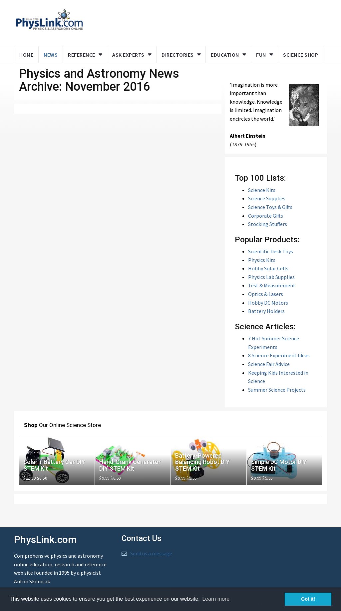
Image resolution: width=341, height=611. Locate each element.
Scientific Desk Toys (270, 251)
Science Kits (261, 190)
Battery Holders (266, 311)
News (51, 54)
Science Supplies (266, 198)
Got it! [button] (308, 599)
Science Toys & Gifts (270, 207)
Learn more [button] (215, 599)
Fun (261, 54)
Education (225, 54)
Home (26, 54)
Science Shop (300, 54)
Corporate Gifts (265, 215)
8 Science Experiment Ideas (279, 355)
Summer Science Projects (277, 389)
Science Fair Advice (269, 364)
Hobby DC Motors (268, 302)
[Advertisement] (216, 22)
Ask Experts (128, 54)
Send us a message (151, 553)
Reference (81, 54)
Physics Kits (261, 260)
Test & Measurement (271, 285)
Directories (178, 54)
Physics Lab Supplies (271, 277)
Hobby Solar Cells (268, 268)
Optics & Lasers (265, 294)
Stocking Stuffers (267, 224)
